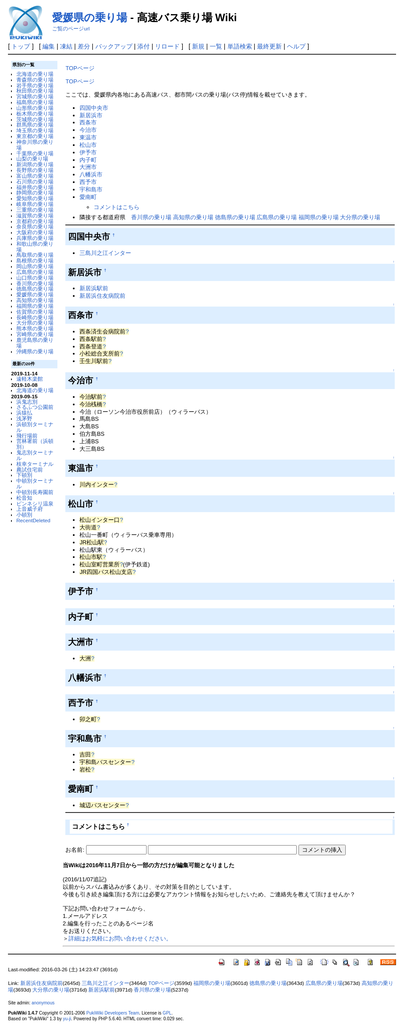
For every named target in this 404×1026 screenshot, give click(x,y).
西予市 (88, 182)
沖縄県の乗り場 (34, 351)
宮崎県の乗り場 (34, 334)
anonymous (43, 1002)
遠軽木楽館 (29, 379)
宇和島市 (90, 189)
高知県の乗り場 (34, 300)
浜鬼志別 (27, 401)
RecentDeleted (33, 520)
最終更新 (269, 46)
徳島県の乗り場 (34, 289)
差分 (84, 46)
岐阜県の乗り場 (34, 204)
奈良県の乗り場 (34, 226)
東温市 (88, 137)
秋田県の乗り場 (34, 91)
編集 (48, 46)
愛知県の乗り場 (34, 198)
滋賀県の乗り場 (34, 215)
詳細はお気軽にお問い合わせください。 (120, 938)
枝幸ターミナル (34, 464)
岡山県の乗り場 (34, 266)
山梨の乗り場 (32, 158)
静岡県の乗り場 (34, 192)
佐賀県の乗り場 (34, 312)
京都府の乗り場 (34, 221)
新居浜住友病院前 (102, 295)
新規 (198, 46)
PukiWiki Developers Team (112, 1013)
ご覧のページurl (71, 28)
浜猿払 (24, 413)
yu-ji (67, 1018)
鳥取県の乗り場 (34, 255)
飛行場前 (27, 435)
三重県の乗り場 (34, 210)
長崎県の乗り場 (34, 317)
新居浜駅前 (93, 288)
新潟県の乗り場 (34, 164)
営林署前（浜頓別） (34, 443)
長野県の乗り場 (34, 170)
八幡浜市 (90, 174)
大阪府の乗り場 (34, 232)
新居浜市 (90, 115)
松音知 (24, 498)
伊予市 (88, 152)
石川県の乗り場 (34, 181)
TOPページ (79, 68)
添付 (143, 46)
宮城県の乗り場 (34, 96)
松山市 (88, 145)
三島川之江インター (105, 253)
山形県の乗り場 (34, 108)
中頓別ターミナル (34, 483)
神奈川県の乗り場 (34, 144)
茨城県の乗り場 (34, 119)
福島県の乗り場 (34, 102)
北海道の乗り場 (34, 74)
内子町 (88, 160)
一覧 (216, 46)
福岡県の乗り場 (34, 306)
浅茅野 (24, 418)
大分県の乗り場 (34, 323)
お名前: (75, 849)
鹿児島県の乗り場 (34, 342)
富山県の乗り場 (34, 176)
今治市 (88, 130)
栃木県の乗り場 (34, 113)
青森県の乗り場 (34, 79)
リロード (167, 46)
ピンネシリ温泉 (34, 503)
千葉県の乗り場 (34, 153)
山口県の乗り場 (34, 278)
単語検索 (239, 46)
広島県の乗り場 (34, 272)
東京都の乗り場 (34, 136)
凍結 (66, 46)
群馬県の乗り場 (34, 124)
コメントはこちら (117, 207)
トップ (20, 46)
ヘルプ (296, 46)
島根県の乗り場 (34, 260)
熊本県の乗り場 (34, 328)
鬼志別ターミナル (34, 455)
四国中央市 (93, 108)
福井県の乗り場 (34, 187)
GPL (166, 1013)
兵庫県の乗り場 (34, 238)
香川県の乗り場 (34, 283)
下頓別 (24, 475)
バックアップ (113, 46)
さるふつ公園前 (34, 407)
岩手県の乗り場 (34, 85)
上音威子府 (29, 509)
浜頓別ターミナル (34, 427)
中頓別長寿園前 (34, 492)
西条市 (88, 122)
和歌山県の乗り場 (34, 246)
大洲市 (88, 167)
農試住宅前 (29, 469)
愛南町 (88, 197)
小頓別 (24, 514)
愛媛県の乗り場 (89, 17)
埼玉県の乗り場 (34, 130)
